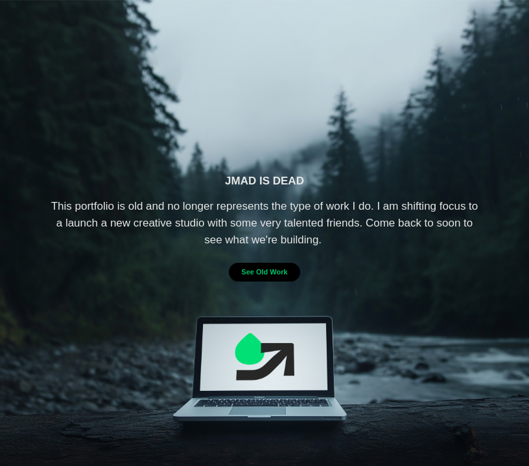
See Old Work (264, 272)
